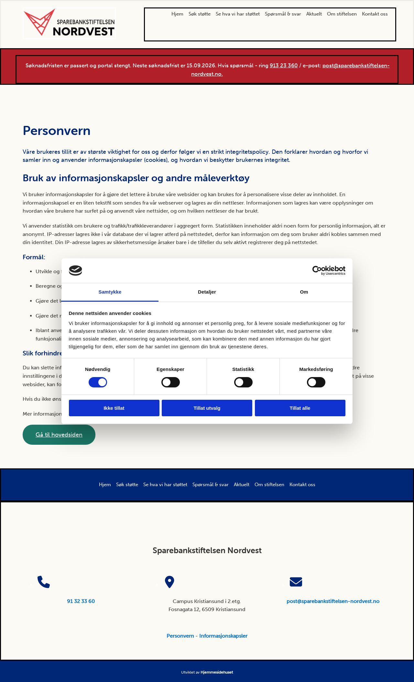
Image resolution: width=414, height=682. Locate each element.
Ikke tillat (114, 408)
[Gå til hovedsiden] (69, 37)
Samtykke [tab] (110, 292)
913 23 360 (284, 65)
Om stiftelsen (342, 14)
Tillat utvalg (206, 408)
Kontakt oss (375, 14)
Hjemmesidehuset (217, 672)
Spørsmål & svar (283, 14)
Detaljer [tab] (207, 292)
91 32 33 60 (81, 601)
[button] (59, 435)
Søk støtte (200, 14)
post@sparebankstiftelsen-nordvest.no (333, 601)
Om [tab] (304, 292)
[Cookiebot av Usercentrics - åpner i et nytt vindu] (317, 270)
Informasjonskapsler (223, 636)
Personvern (180, 636)
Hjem (177, 14)
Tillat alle (300, 408)
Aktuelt (314, 14)
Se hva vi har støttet (238, 14)
